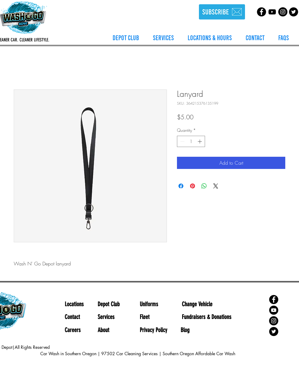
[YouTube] (272, 11)
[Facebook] (261, 11)
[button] (163, 37)
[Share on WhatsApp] (204, 186)
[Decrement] (182, 141)
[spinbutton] (191, 141)
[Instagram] (282, 11)
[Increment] (200, 141)
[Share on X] (215, 186)
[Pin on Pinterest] (192, 186)
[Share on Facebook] (181, 186)
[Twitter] (293, 11)
